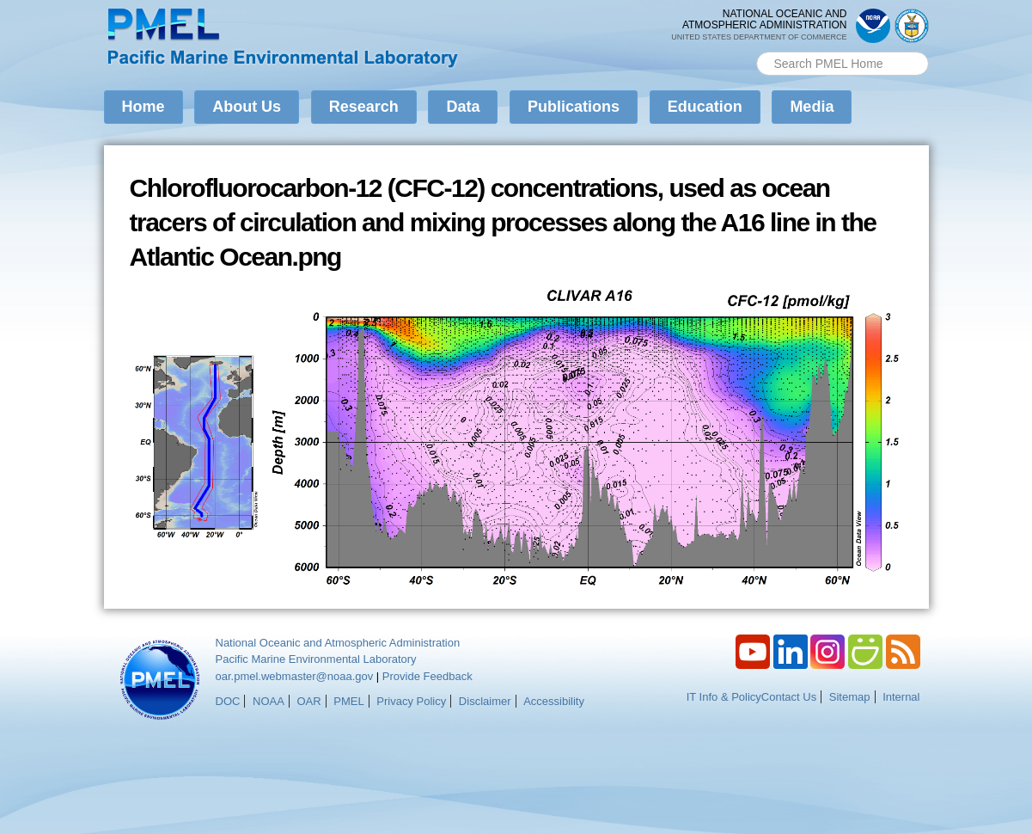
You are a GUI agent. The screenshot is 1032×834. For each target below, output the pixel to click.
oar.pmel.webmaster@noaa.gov (295, 676)
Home (143, 106)
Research (364, 106)
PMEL (348, 701)
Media (812, 106)
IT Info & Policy (724, 696)
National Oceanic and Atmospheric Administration (338, 642)
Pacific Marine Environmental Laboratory (316, 659)
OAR (308, 701)
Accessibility (553, 701)
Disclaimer (485, 701)
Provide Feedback (427, 676)
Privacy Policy (411, 701)
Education (705, 106)
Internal (900, 696)
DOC (228, 701)
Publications (574, 106)
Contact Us (788, 696)
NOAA (268, 701)
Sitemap (849, 696)
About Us (246, 106)
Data (462, 106)
